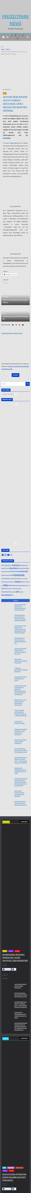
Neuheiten (11, 918)
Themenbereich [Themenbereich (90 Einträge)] (5, 559)
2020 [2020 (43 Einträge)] (11, 533)
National (5, 918)
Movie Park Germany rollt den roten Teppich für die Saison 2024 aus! (20, 718)
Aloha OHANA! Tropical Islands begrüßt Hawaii (20, 646)
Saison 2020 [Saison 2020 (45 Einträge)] (10, 556)
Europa (4, 1135)
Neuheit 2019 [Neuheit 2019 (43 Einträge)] (23, 549)
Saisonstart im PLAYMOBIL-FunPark (19, 690)
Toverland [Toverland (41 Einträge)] (21, 559)
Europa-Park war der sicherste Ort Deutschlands (15, 284)
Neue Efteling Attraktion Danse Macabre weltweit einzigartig (19, 761)
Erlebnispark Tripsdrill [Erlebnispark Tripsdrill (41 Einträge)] (5, 539)
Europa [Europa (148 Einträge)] (17, 539)
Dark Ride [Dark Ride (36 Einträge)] (7, 536)
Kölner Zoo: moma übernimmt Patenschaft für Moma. (15, 267)
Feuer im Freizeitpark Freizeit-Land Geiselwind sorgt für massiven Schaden (20, 575)
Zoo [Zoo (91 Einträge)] (12, 562)
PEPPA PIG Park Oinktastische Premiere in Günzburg (20, 629)
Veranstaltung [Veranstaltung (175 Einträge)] (6, 562)
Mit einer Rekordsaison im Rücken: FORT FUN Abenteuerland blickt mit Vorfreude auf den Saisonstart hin (20, 750)
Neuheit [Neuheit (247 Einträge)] (18, 549)
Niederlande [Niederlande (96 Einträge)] (11, 553)
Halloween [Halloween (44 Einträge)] (12, 546)
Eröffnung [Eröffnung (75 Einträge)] (12, 539)
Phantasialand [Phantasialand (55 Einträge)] (19, 553)
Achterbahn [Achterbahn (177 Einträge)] (16, 533)
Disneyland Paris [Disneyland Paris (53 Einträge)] (21, 536)
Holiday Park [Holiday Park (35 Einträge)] (22, 546)
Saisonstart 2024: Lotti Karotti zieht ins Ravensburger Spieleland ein (20, 670)
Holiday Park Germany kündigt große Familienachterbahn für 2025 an (20, 619)
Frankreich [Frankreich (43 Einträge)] (7, 543)
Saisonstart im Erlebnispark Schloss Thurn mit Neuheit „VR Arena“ (20, 738)
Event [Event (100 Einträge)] (2, 543)
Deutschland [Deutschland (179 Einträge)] (13, 536)
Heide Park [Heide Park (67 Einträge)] (17, 546)
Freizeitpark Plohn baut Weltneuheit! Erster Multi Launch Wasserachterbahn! (20, 586)
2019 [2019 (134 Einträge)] (8, 533)
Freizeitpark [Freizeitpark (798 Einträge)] (18, 542)
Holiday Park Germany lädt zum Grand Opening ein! (20, 709)
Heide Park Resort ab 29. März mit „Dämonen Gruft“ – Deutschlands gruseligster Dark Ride (20, 728)
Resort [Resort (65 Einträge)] (23, 553)
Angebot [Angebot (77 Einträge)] (23, 533)
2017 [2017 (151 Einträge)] (2, 533)
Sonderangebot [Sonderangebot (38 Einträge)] (19, 556)
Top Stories (17, 918)
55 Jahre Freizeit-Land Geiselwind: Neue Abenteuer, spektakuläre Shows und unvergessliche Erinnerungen (20, 658)
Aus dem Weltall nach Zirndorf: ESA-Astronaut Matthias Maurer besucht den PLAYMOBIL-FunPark (20, 597)
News (5, 76)
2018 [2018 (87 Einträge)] (5, 533)
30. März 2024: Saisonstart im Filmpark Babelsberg (20, 637)
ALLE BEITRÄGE (24, 789)
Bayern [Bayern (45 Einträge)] (26, 533)
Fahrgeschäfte (11, 1135)
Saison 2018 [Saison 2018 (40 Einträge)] (27, 553)
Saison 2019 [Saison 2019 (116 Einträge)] (4, 556)
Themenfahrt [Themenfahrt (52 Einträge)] (13, 559)
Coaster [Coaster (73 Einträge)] (3, 536)
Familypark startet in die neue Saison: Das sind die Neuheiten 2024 (20, 771)
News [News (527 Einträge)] (5, 553)
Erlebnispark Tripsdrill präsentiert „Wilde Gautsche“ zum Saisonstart (20, 700)
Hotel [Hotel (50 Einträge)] (26, 546)
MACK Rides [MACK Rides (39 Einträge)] (3, 549)
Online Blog (14, 126)
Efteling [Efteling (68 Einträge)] (27, 536)
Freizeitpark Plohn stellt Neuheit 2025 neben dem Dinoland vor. (20, 608)
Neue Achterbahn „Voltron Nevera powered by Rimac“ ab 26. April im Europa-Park (20, 681)
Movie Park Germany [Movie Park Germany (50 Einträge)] (10, 549)
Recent (15, 568)
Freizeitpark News (19, 1135)
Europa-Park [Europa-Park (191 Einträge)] (24, 539)
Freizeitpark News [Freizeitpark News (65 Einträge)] (5, 546)
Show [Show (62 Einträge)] (14, 556)
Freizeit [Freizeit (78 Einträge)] (11, 543)
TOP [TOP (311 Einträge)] (17, 559)
